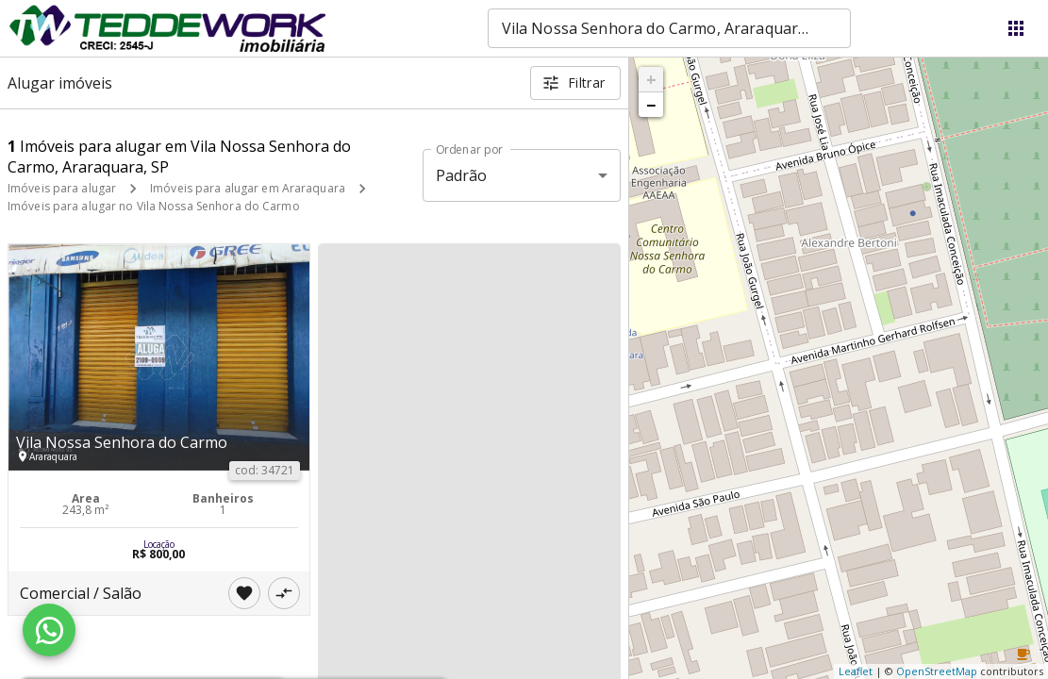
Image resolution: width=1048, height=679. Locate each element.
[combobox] (669, 28)
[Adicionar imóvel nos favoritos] (244, 593)
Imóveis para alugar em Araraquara (247, 188)
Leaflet (856, 671)
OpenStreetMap (936, 671)
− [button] (651, 104)
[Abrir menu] (1016, 28)
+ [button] (651, 79)
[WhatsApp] (49, 630)
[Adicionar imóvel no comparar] (284, 593)
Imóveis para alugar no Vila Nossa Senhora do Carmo (154, 206)
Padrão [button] (462, 175)
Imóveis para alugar (62, 188)
